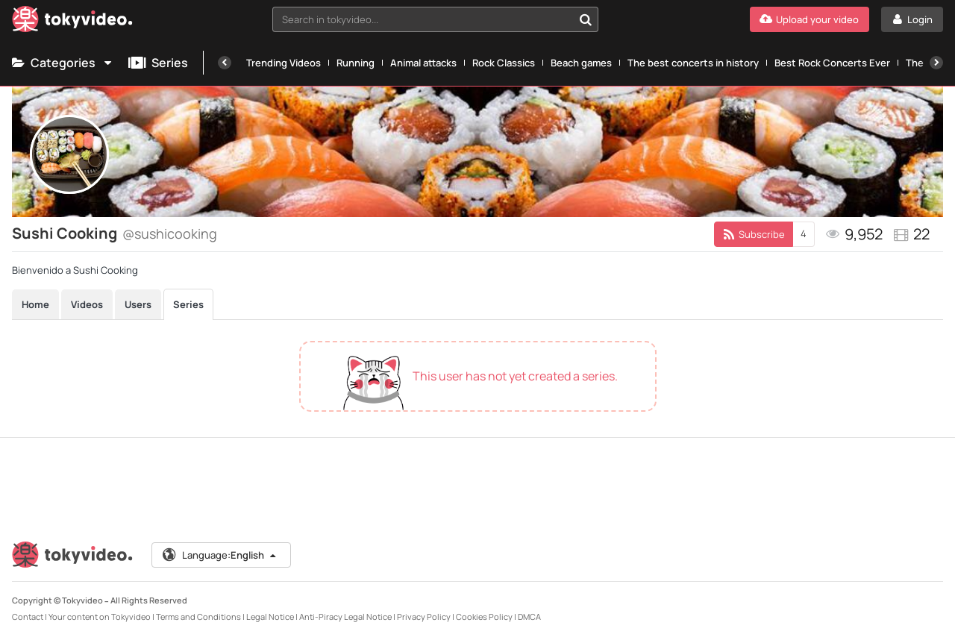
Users (138, 304)
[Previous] (224, 62)
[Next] (936, 62)
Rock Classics (503, 62)
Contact (27, 616)
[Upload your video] (809, 19)
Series (158, 62)
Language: (220, 555)
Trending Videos (283, 62)
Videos (87, 304)
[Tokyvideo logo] (72, 22)
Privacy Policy (424, 616)
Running (355, 62)
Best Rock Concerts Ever (832, 62)
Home (35, 304)
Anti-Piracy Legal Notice (345, 616)
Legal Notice (270, 616)
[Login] (912, 19)
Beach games (581, 62)
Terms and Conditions (198, 616)
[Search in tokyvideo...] (585, 19)
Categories (62, 62)
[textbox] (422, 19)
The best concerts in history (693, 62)
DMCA (529, 616)
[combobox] (435, 19)
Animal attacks (423, 62)
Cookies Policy (484, 616)
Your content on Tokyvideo (99, 616)
